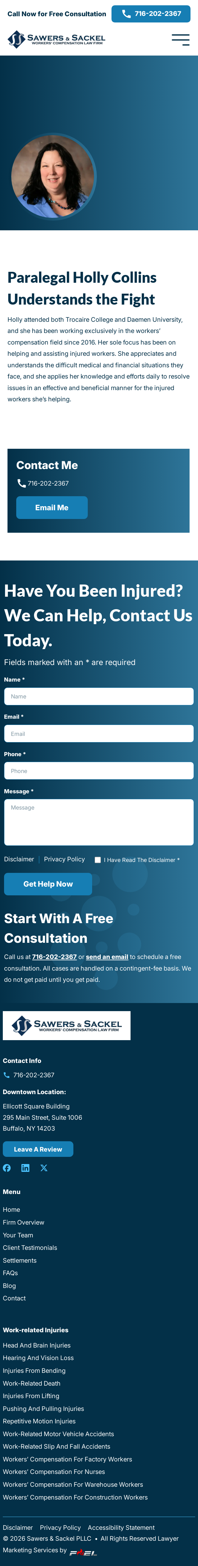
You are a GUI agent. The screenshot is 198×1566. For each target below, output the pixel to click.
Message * (19, 791)
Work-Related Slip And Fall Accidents (56, 1446)
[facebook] (7, 1168)
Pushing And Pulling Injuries (43, 1408)
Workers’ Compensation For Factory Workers (67, 1459)
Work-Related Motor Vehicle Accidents (58, 1434)
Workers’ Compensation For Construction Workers (75, 1497)
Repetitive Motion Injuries (39, 1421)
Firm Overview (23, 1222)
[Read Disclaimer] (98, 860)
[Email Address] (99, 733)
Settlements (20, 1260)
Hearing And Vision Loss (38, 1358)
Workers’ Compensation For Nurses (54, 1471)
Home (11, 1209)
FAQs (10, 1273)
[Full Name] (99, 696)
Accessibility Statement (121, 1527)
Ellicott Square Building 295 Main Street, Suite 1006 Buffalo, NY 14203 (42, 1117)
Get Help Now (48, 883)
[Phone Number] (99, 771)
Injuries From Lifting (31, 1396)
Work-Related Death (32, 1383)
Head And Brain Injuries (37, 1345)
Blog (9, 1286)
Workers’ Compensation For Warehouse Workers (73, 1484)
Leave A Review (38, 1149)
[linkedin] (25, 1168)
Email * (14, 716)
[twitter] (44, 1168)
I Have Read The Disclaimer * (142, 859)
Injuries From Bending (34, 1370)
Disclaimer (19, 859)
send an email (107, 957)
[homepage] (67, 1025)
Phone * (15, 754)
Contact (14, 1298)
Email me (51, 507)
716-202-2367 (151, 13)
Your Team (18, 1235)
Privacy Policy (64, 859)
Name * (14, 679)
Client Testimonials (30, 1247)
